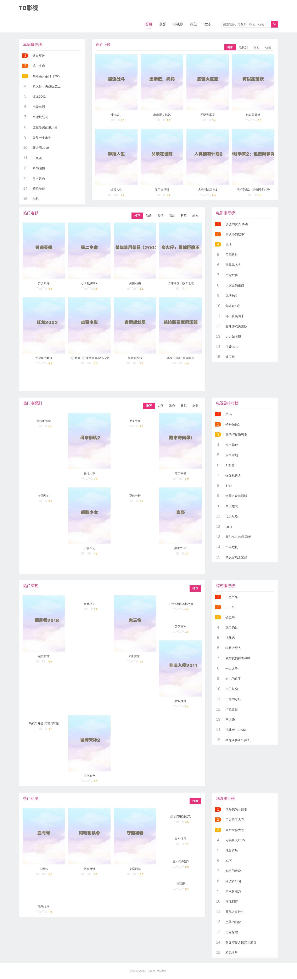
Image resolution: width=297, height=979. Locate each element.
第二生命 (39, 66)
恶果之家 (44, 906)
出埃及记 (89, 548)
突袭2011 (232, 346)
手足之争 (135, 421)
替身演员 (180, 838)
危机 (36, 199)
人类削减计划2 (207, 189)
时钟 (228, 485)
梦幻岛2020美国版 (238, 537)
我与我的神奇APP (237, 658)
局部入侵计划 (234, 912)
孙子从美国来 (234, 316)
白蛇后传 (231, 275)
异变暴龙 (44, 283)
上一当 (230, 607)
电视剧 (178, 24)
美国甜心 (44, 495)
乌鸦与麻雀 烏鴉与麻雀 (44, 723)
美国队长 (231, 254)
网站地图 (162, 970)
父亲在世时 (162, 189)
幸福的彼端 (44, 421)
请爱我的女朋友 (236, 809)
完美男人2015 (235, 840)
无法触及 (231, 295)
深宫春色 (89, 775)
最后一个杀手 (42, 137)
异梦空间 (180, 626)
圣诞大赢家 (207, 114)
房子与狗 (231, 689)
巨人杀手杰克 (234, 819)
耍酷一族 (135, 495)
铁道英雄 (39, 55)
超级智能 (44, 656)
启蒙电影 (39, 107)
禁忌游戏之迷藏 (236, 557)
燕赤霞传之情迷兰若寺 (241, 942)
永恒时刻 (231, 455)
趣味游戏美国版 (236, 326)
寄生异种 (231, 445)
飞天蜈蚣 (231, 516)
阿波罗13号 (233, 881)
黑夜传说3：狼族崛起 (181, 358)
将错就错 (89, 868)
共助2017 (180, 548)
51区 (228, 860)
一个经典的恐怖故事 (181, 604)
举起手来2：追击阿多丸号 (253, 189)
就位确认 (231, 627)
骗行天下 (89, 473)
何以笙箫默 (253, 114)
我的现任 (135, 656)
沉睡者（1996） (236, 729)
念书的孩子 (233, 678)
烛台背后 (231, 850)
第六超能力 (233, 891)
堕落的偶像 (233, 922)
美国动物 (135, 283)
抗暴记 (230, 637)
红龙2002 (39, 96)
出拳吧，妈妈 (162, 114)
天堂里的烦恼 (43, 358)
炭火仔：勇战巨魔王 (47, 86)
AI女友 (230, 465)
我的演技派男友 (236, 434)
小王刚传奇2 (89, 283)
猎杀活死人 (233, 648)
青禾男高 (39, 178)
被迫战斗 (116, 114)
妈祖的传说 (233, 871)
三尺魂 (37, 158)
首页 (148, 24)
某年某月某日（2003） (48, 76)
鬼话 (228, 244)
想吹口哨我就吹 (180, 816)
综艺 (193, 24)
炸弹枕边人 (233, 475)
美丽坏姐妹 (135, 358)
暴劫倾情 (39, 168)
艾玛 (228, 414)
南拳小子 (89, 604)
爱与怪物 (180, 701)
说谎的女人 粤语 (236, 224)
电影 (162, 24)
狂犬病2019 (41, 147)
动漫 (207, 24)
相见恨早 (231, 952)
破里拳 (230, 617)
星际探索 (231, 932)
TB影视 (150, 970)
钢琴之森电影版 (236, 496)
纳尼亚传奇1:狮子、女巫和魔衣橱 (248, 740)
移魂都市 (231, 901)
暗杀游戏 (39, 188)
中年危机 (231, 547)
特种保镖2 (232, 424)
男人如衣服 (233, 336)
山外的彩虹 (233, 699)
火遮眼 (180, 883)
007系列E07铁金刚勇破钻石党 (89, 358)
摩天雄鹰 (231, 506)
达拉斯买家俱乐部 (45, 127)
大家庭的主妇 (234, 285)
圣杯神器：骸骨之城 (181, 283)
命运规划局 (40, 117)
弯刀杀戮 (180, 473)
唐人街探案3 (181, 861)
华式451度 (232, 306)
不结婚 (230, 719)
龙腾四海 (135, 868)
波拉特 (230, 357)
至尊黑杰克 (233, 265)
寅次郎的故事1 (235, 234)
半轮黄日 (231, 709)
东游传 (43, 868)
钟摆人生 (116, 189)
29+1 (228, 526)
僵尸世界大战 (234, 830)
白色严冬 (231, 597)
